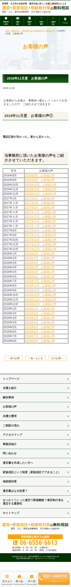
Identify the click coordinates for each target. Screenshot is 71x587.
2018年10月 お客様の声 (40, 294)
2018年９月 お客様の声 (40, 290)
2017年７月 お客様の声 (40, 226)
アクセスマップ (12, 434)
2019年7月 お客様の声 (40, 336)
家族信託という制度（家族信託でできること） (32, 472)
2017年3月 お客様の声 (40, 207)
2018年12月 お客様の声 (40, 304)
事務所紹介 (10, 444)
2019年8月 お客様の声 (40, 340)
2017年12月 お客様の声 (40, 249)
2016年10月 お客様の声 (40, 184)
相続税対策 (10, 481)
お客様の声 (10, 406)
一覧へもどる (35, 358)
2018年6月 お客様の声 (40, 276)
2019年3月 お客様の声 (40, 317)
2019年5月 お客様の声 (40, 327)
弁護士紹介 (10, 387)
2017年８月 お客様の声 (40, 230)
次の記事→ (57, 358)
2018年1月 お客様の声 (40, 253)
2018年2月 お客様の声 (40, 258)
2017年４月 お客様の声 (40, 212)
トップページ (11, 378)
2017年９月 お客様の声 (40, 235)
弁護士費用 (10, 416)
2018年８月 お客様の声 (40, 285)
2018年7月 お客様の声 (40, 281)
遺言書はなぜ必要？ (15, 490)
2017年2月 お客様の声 (40, 202)
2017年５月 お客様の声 (40, 216)
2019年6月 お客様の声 (40, 331)
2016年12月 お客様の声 (40, 193)
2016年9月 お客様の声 (40, 179)
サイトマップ (11, 512)
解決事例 (8, 397)
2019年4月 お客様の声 (40, 322)
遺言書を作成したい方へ (18, 462)
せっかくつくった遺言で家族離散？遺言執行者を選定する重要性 (33, 501)
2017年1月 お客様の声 (40, 198)
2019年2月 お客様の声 (40, 313)
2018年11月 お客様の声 (40, 299)
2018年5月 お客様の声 (40, 271)
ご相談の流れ (11, 425)
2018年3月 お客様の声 (40, 262)
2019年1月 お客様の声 (40, 308)
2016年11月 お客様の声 (40, 189)
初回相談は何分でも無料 (35, 536)
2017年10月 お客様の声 (40, 239)
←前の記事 (14, 358)
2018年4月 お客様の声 (40, 267)
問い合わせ (10, 453)
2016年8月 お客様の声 (40, 175)
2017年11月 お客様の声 (40, 244)
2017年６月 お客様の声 (40, 221)
